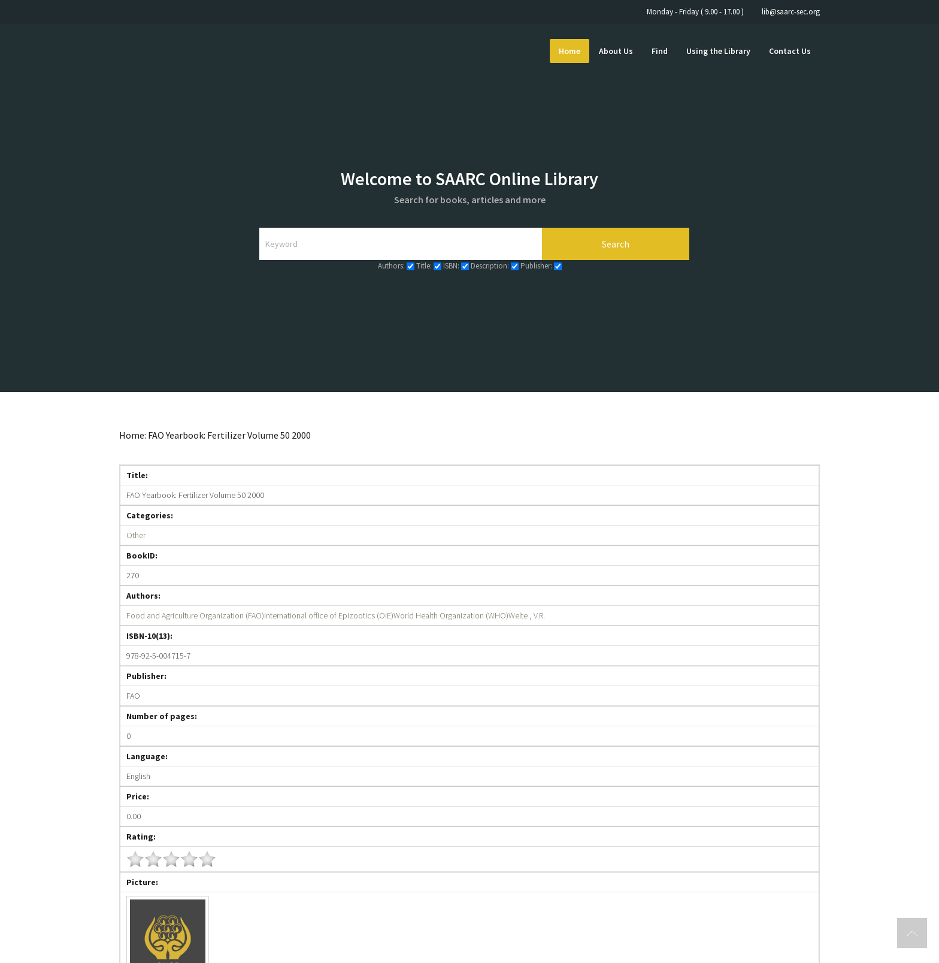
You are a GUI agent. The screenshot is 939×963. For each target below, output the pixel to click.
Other (136, 535)
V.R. (539, 615)
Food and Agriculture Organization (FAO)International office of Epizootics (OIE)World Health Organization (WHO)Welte (327, 615)
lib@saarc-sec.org (791, 12)
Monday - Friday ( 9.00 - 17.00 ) (695, 12)
